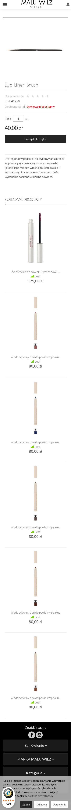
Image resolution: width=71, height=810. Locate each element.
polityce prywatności (40, 795)
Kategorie (35, 773)
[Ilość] (18, 119)
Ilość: (8, 118)
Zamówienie (35, 745)
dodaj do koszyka (35, 139)
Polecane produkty (23, 199)
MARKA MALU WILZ (35, 759)
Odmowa (41, 804)
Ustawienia (59, 804)
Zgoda (26, 804)
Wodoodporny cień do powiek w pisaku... (35, 357)
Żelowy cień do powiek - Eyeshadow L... (35, 271)
